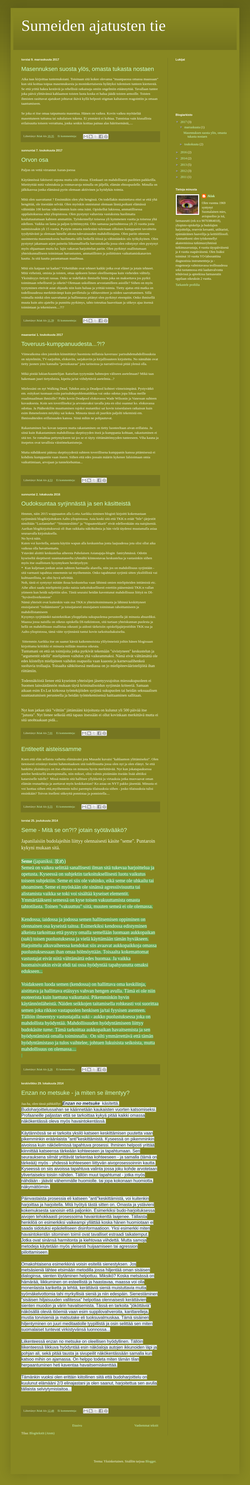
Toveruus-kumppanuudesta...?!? (63, 344)
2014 (184, 158)
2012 (184, 171)
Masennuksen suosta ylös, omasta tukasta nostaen (87, 69)
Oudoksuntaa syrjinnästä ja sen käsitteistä (76, 503)
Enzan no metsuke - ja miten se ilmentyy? (75, 1092)
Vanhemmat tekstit (146, 1425)
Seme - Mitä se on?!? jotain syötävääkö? (74, 830)
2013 (184, 165)
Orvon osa (34, 159)
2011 (184, 177)
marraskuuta (192, 127)
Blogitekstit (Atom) (42, 1433)
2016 (184, 152)
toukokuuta (191, 144)
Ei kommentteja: (67, 136)
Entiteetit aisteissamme (51, 749)
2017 (184, 122)
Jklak (211, 196)
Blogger (150, 1461)
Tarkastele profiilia (188, 285)
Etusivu (77, 1425)
